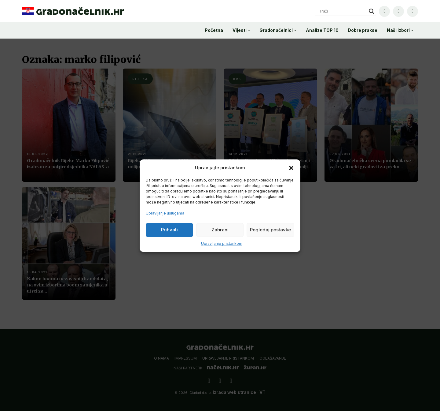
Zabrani (220, 230)
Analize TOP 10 (322, 30)
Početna (214, 30)
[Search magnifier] (371, 11)
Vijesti (240, 30)
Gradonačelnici (276, 30)
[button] (291, 168)
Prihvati (169, 230)
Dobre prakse (362, 30)
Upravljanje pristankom (221, 243)
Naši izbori (398, 30)
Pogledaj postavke (270, 230)
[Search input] (342, 11)
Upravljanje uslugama (165, 213)
